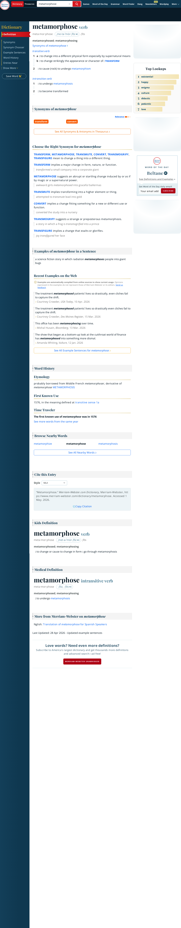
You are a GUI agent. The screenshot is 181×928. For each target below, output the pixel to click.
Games (86, 4)
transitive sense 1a (87, 402)
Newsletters (151, 4)
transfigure (43, 158)
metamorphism (81, 68)
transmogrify (118, 154)
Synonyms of (50, 45)
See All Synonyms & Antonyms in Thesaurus (81, 131)
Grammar (115, 4)
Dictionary (11, 27)
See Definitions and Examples (156, 179)
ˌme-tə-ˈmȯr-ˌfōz (67, 34)
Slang (139, 4)
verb (83, 27)
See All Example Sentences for (81, 350)
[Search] (59, 4)
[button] (176, 4)
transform (42, 154)
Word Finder (128, 4)
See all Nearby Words (81, 452)
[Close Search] (69, 4)
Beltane (155, 173)
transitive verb (41, 51)
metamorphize (43, 443)
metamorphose (63, 154)
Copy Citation (82, 506)
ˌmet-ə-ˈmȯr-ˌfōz (68, 540)
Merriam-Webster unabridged (82, 661)
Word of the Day (100, 4)
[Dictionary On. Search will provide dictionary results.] (23, 4)
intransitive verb (42, 78)
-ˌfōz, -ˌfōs (65, 586)
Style (37, 483)
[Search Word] (77, 4)
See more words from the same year (56, 421)
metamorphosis (63, 83)
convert (100, 154)
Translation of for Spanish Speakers (75, 624)
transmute (84, 154)
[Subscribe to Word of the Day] (149, 191)
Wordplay (164, 4)
